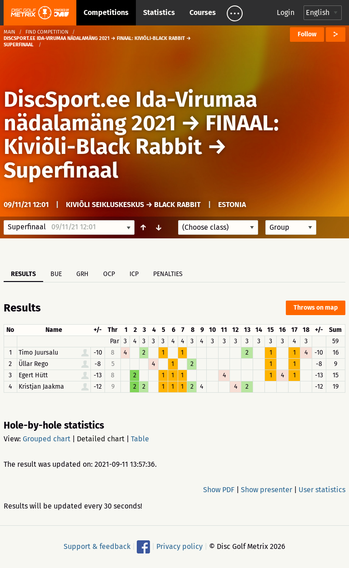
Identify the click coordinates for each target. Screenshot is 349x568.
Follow (307, 34)
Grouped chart (46, 439)
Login (285, 12)
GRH (82, 274)
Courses (202, 12)
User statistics (322, 489)
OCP (109, 274)
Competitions (106, 12)
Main (9, 32)
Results (23, 274)
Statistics (159, 12)
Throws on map (316, 307)
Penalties (168, 274)
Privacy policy (179, 546)
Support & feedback (97, 546)
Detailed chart (101, 439)
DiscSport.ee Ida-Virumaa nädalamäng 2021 (130, 111)
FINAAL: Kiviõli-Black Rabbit (141, 135)
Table (140, 439)
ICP (134, 274)
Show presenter (266, 489)
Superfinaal (61, 170)
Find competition (47, 32)
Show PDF (218, 489)
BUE (56, 274)
